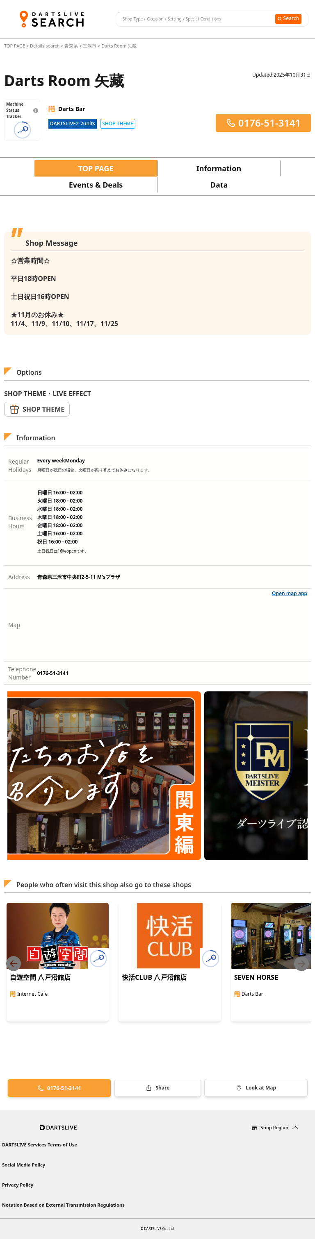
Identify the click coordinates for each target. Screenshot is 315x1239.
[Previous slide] (13, 963)
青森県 (71, 46)
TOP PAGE (15, 46)
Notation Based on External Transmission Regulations (63, 1205)
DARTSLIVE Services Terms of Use (39, 1145)
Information (218, 168)
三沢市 (89, 46)
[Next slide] (301, 963)
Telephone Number (22, 673)
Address (19, 577)
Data (219, 185)
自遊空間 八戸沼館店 (40, 977)
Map (14, 625)
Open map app (289, 593)
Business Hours (20, 522)
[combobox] (194, 19)
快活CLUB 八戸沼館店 (154, 977)
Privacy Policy (17, 1185)
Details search (45, 46)
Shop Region (274, 1127)
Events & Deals (96, 185)
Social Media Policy (23, 1165)
